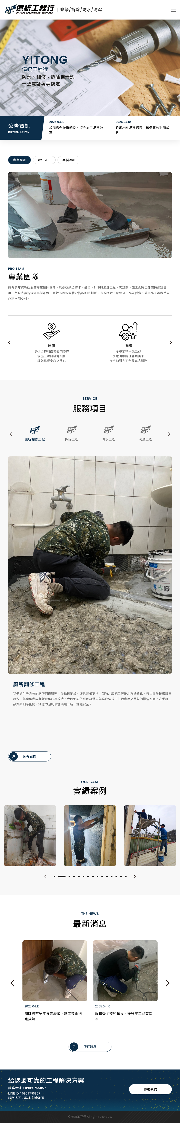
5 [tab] (79, 880)
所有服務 (22, 752)
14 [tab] (121, 880)
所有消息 (83, 1050)
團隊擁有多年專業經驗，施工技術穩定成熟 (76, 130)
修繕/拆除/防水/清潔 (81, 10)
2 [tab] (62, 880)
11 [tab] (107, 880)
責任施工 (44, 156)
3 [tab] (69, 880)
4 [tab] (74, 880)
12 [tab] (111, 880)
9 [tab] (97, 880)
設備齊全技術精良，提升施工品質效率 (143, 130)
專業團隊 (19, 156)
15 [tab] (126, 880)
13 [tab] (116, 880)
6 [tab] (83, 880)
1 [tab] (54, 880)
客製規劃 (68, 156)
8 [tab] (93, 880)
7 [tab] (88, 880)
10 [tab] (102, 880)
